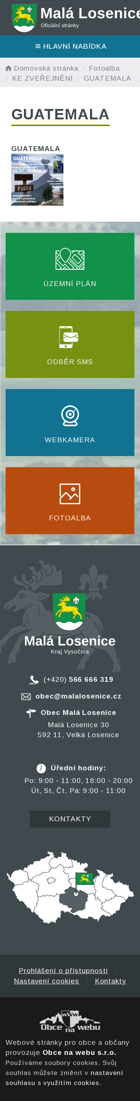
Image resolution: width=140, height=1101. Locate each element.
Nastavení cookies (46, 981)
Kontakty (70, 819)
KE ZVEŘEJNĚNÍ (42, 78)
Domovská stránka (41, 68)
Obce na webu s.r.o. (79, 1052)
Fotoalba (104, 68)
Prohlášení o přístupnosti (63, 971)
